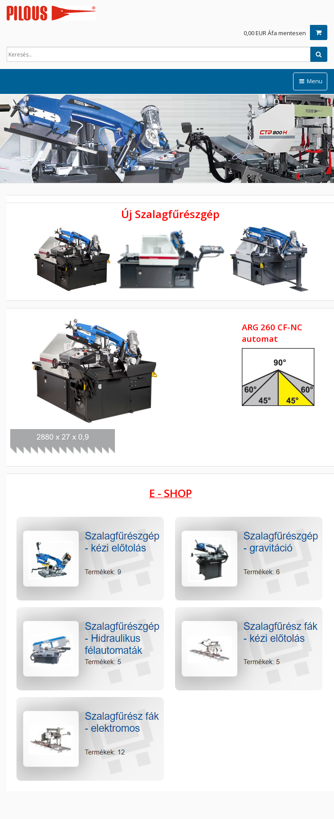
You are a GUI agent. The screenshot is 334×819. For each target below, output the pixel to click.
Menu (310, 81)
